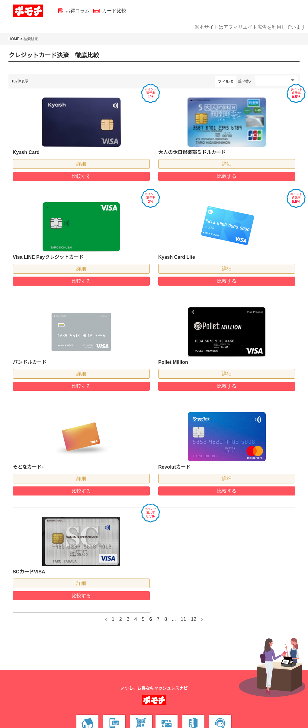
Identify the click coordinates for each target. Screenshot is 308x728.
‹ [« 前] (106, 619)
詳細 (81, 163)
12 (193, 619)
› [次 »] (202, 619)
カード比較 (109, 10)
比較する (81, 176)
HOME (13, 39)
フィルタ (225, 81)
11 (183, 619)
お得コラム (74, 11)
